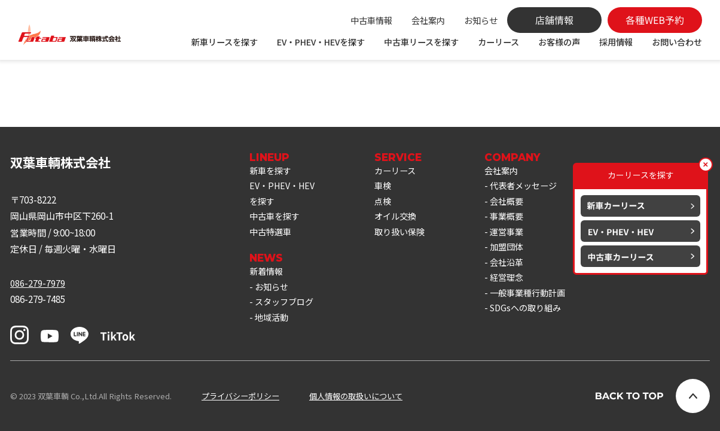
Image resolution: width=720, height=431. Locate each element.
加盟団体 (517, 252)
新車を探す (271, 171)
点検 (389, 204)
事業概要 (517, 220)
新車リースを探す (224, 42)
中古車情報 (371, 20)
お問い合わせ (677, 42)
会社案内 (428, 20)
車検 (389, 187)
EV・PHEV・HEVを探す (321, 42)
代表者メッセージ (534, 187)
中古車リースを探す (421, 42)
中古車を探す (276, 220)
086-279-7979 (37, 282)
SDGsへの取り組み (537, 317)
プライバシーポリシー (240, 396)
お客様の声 (559, 42)
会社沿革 (517, 268)
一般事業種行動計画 (539, 301)
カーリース (498, 42)
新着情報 (267, 277)
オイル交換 (402, 220)
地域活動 (273, 326)
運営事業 (517, 236)
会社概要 (517, 204)
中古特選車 (271, 236)
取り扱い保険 (407, 236)
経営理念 (517, 285)
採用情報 (616, 42)
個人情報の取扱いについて (355, 396)
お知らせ (481, 20)
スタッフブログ (286, 309)
